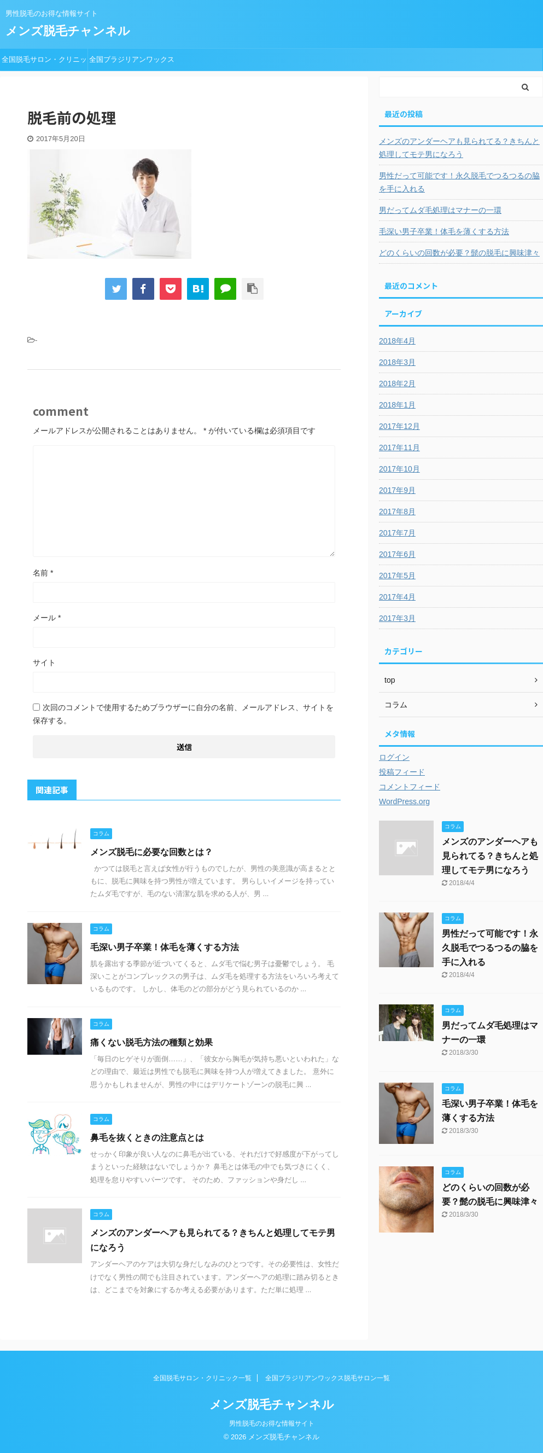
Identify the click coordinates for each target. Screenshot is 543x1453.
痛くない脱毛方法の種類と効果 (151, 1042)
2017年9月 (397, 490)
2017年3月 (397, 618)
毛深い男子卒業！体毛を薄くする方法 (164, 947)
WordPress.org (404, 801)
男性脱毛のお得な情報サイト (271, 1423)
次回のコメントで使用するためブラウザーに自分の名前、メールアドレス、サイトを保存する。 (183, 714)
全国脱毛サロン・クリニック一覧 (44, 63)
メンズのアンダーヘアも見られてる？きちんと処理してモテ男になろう (459, 148)
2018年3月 (397, 362)
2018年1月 (397, 404)
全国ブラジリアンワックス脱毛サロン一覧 (131, 63)
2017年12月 (399, 426)
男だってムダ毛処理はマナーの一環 (440, 210)
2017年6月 (397, 554)
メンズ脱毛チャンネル (67, 31)
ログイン (394, 757)
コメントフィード (409, 786)
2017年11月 (399, 447)
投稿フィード (402, 772)
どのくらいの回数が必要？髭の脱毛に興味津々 (459, 252)
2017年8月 (397, 511)
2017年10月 (399, 468)
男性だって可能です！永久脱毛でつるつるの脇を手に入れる (459, 182)
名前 (43, 572)
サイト (44, 662)
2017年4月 (397, 596)
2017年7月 (397, 532)
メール (47, 617)
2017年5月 (397, 575)
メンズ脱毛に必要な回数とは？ (151, 852)
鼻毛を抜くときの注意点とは (147, 1137)
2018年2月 (397, 383)
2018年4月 (397, 340)
